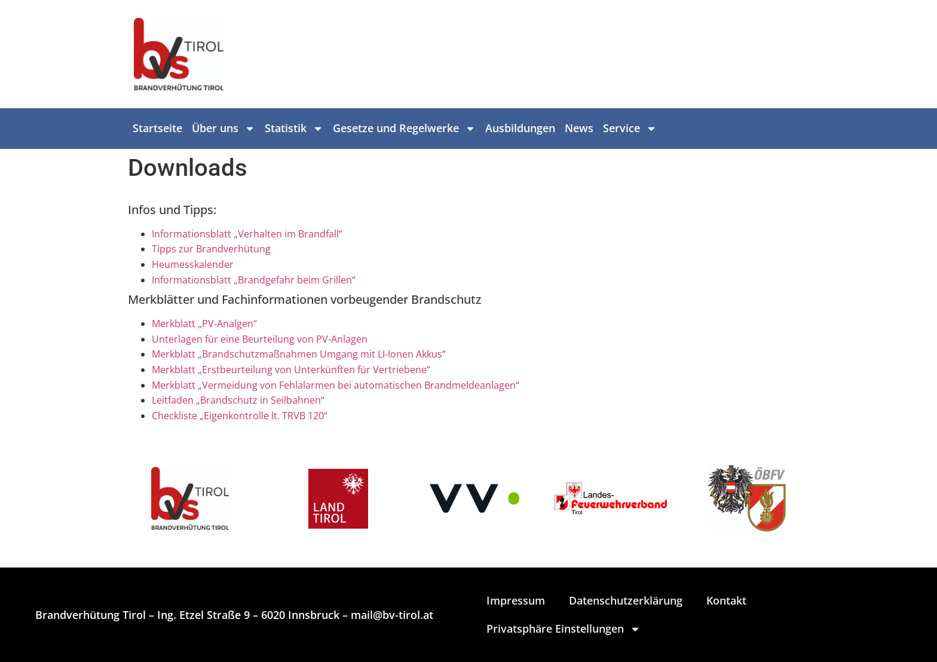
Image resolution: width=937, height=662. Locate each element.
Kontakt (726, 600)
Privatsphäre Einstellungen (563, 629)
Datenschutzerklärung (625, 600)
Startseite (157, 128)
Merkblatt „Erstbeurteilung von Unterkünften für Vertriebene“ (291, 369)
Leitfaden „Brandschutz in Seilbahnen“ (238, 400)
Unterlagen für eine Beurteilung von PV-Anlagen (260, 339)
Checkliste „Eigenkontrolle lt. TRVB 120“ (239, 415)
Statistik (294, 128)
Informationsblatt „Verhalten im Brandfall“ (247, 233)
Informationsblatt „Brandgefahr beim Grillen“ (254, 279)
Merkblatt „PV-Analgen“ (204, 323)
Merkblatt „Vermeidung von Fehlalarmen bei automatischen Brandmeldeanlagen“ (335, 385)
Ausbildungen (520, 128)
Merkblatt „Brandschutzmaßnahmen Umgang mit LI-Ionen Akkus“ (299, 354)
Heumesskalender (193, 264)
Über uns (223, 128)
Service (630, 128)
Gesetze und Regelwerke (404, 128)
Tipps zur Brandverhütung (211, 248)
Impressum (515, 600)
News (579, 128)
